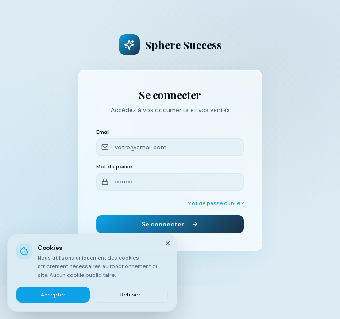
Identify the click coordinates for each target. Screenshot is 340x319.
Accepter (53, 294)
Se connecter (170, 224)
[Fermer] (167, 243)
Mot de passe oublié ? (215, 203)
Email (103, 132)
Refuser (130, 294)
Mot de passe (114, 166)
